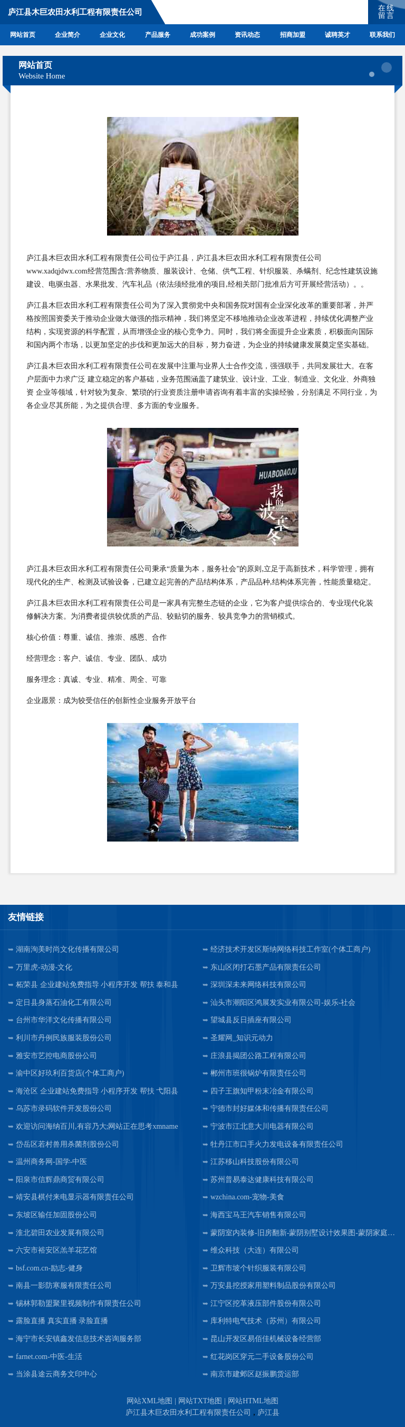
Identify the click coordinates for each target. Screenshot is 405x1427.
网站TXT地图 (200, 1401)
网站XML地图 (149, 1401)
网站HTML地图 (253, 1401)
